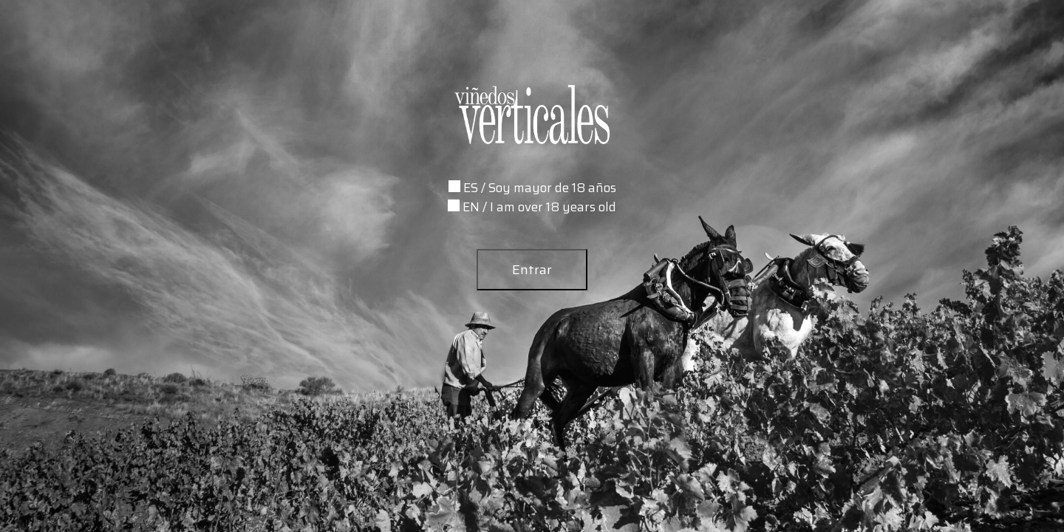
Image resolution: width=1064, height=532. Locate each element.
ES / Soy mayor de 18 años (539, 187)
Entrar (532, 269)
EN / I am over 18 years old (539, 206)
